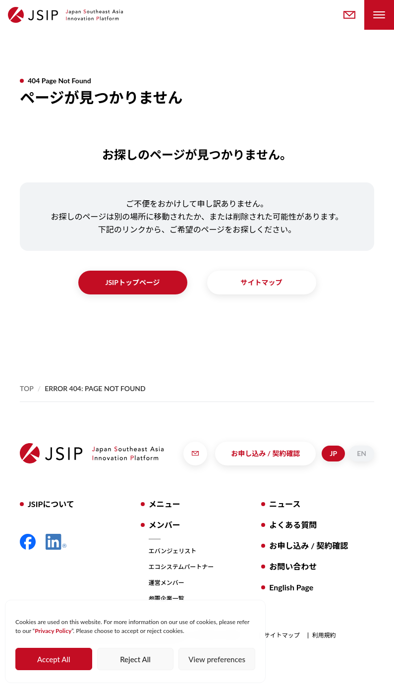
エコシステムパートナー (181, 567)
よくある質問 (293, 524)
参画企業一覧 (166, 598)
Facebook (28, 542)
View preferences (216, 659)
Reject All (135, 659)
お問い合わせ (293, 566)
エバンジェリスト (173, 551)
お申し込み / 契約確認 (265, 453)
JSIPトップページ (132, 282)
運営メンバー (166, 582)
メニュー (164, 504)
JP (333, 453)
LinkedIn (56, 542)
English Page (291, 587)
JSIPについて (51, 504)
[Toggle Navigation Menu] (379, 15)
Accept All (53, 659)
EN (361, 453)
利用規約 (324, 635)
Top (27, 388)
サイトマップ (261, 282)
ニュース (284, 504)
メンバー (164, 524)
